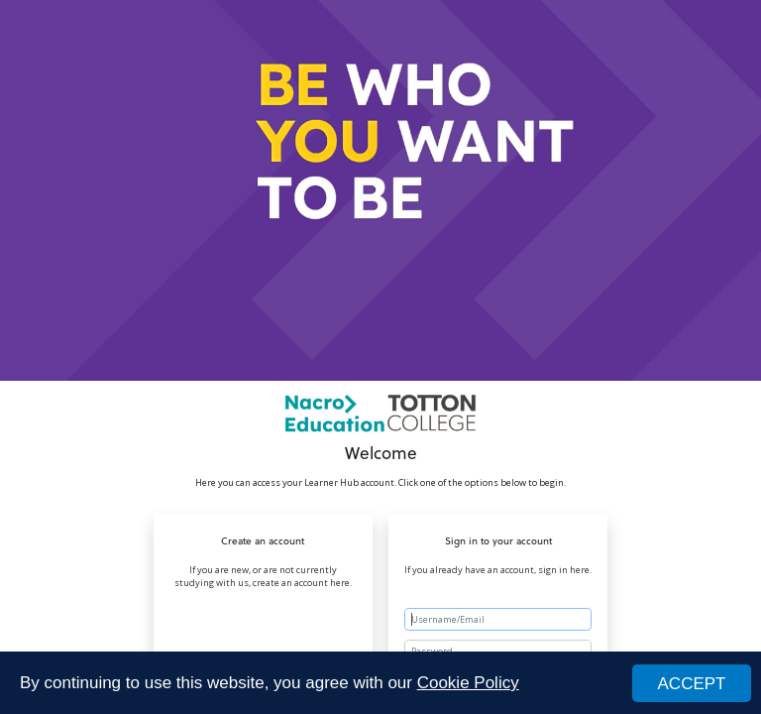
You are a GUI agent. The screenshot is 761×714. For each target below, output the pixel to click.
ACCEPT (692, 683)
